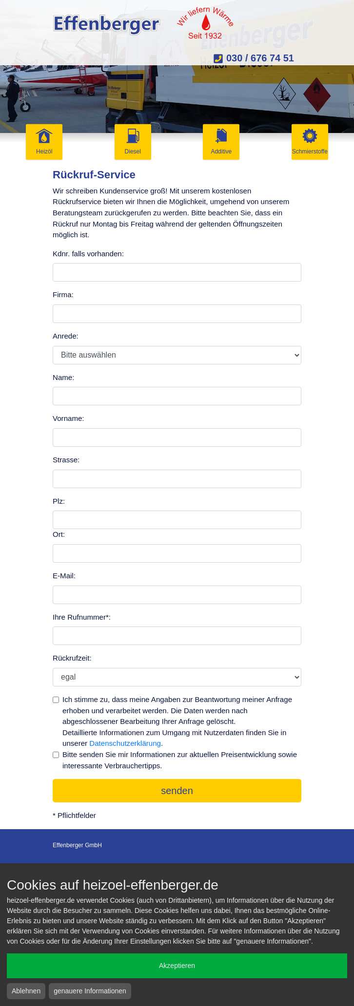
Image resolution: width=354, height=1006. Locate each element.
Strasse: (66, 460)
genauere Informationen (90, 991)
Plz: (59, 501)
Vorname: (68, 418)
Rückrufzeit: (72, 658)
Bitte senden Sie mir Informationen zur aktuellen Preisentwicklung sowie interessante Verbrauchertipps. (179, 760)
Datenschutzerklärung (125, 743)
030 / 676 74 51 (253, 58)
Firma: (63, 294)
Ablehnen (26, 991)
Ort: (59, 534)
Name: (63, 377)
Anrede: (66, 336)
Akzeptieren (177, 965)
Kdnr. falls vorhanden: (88, 253)
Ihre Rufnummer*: (82, 617)
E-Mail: (64, 575)
